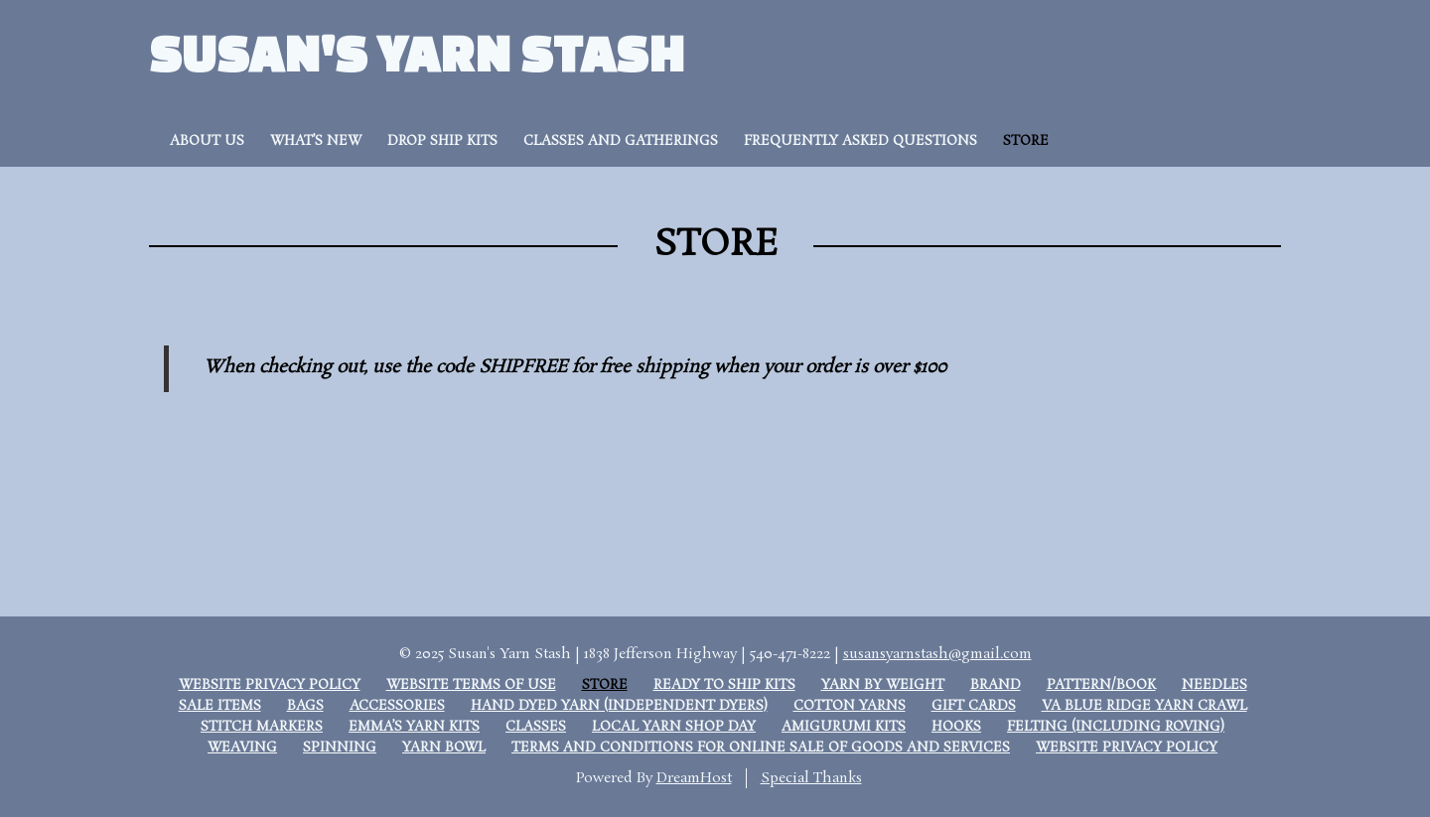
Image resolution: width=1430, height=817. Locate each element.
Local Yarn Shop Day (674, 727)
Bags (305, 706)
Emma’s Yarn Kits (414, 727)
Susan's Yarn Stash (417, 52)
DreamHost (694, 778)
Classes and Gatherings (620, 141)
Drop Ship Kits (442, 141)
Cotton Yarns (849, 706)
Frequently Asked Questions (860, 141)
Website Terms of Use (471, 685)
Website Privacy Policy (269, 685)
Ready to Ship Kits (724, 685)
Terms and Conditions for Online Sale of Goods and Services (760, 748)
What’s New (315, 141)
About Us (207, 141)
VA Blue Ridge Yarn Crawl (1144, 706)
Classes (535, 727)
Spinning (339, 748)
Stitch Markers (262, 727)
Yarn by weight (882, 685)
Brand (995, 685)
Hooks (956, 727)
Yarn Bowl (444, 748)
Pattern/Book (1101, 685)
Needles (1214, 685)
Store (1026, 141)
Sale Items (220, 706)
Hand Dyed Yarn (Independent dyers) (619, 706)
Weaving (242, 748)
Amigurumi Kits (844, 727)
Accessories (397, 706)
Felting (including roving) (1115, 727)
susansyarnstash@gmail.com (937, 654)
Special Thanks (811, 778)
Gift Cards (973, 706)
